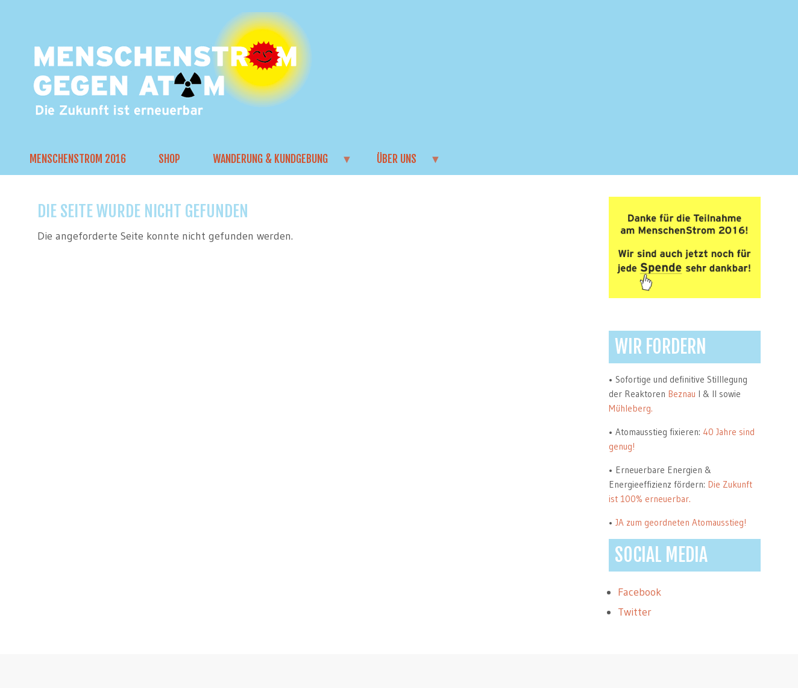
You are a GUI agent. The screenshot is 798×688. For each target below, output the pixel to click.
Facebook (639, 592)
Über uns (400, 163)
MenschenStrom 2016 (78, 158)
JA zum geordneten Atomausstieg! (680, 522)
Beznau (682, 394)
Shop (169, 158)
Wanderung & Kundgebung (274, 163)
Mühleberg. (631, 408)
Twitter (635, 612)
